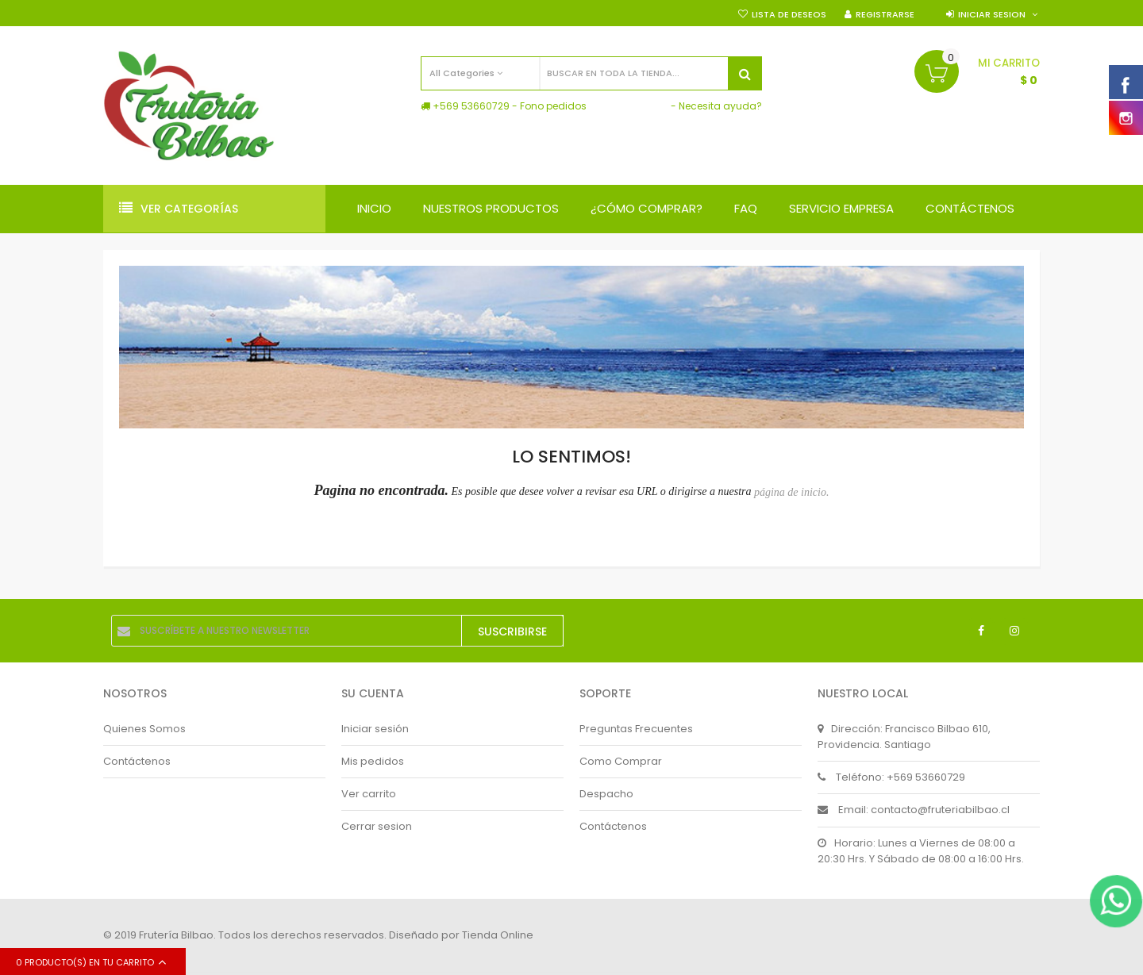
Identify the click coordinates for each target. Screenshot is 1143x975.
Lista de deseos (789, 14)
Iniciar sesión (375, 728)
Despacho (606, 793)
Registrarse (885, 14)
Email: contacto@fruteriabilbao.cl (914, 809)
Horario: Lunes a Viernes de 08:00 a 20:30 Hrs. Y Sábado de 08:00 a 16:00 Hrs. (921, 850)
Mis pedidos (372, 761)
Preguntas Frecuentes (636, 728)
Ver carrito (368, 793)
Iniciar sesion (992, 14)
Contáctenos (137, 761)
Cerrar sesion (376, 826)
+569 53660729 (471, 106)
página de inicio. (791, 492)
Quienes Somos (144, 728)
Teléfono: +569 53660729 (891, 777)
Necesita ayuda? (720, 106)
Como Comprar (620, 761)
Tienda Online (497, 934)
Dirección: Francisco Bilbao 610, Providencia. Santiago (904, 736)
